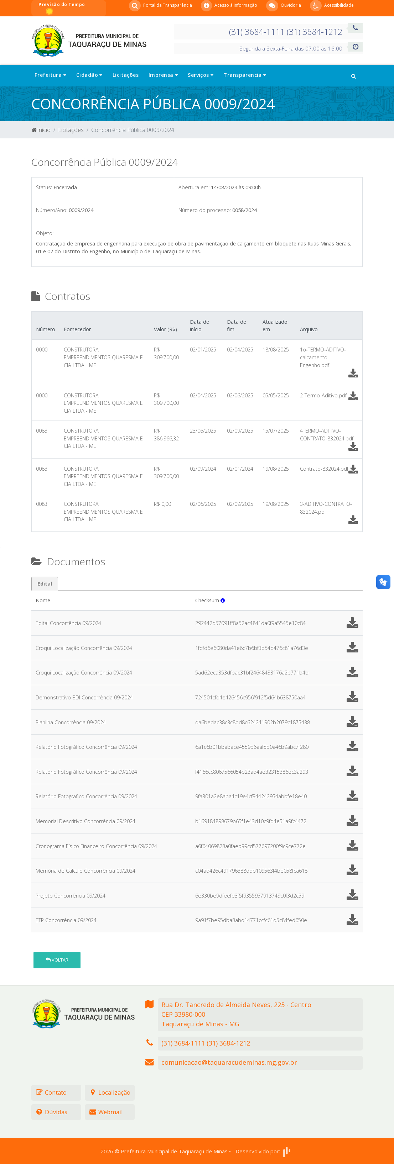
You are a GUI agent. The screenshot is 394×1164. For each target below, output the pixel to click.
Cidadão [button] (89, 75)
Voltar (57, 960)
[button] (353, 75)
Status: (44, 187)
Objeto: (44, 233)
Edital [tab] (44, 583)
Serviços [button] (200, 75)
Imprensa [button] (163, 75)
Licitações (126, 75)
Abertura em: (193, 187)
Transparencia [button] (244, 75)
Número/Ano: (51, 210)
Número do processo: (204, 210)
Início (41, 130)
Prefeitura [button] (50, 75)
